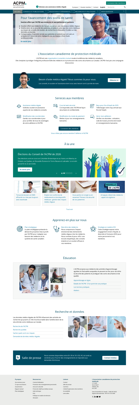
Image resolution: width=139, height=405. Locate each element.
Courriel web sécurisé (67, 105)
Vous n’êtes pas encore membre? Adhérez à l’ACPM (69, 133)
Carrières (65, 387)
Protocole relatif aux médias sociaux (43, 389)
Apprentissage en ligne (82, 280)
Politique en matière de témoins (41, 395)
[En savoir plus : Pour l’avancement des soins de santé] (26, 41)
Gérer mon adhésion (103, 116)
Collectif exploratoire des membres (73, 389)
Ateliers (76, 290)
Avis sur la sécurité (38, 387)
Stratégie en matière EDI (107, 227)
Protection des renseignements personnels (44, 384)
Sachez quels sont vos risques (24, 333)
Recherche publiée (19, 330)
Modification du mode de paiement (72, 116)
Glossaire (35, 398)
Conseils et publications (33, 12)
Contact (65, 382)
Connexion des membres (116, 3)
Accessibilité (66, 391)
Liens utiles (66, 393)
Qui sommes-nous (20, 382)
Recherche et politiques (85, 12)
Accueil (17, 12)
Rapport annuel (19, 389)
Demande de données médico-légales (26, 336)
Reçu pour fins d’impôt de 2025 (107, 105)
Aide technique (37, 391)
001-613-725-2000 (110, 393)
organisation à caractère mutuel (59, 58)
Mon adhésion (107, 12)
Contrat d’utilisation (38, 382)
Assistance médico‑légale (32, 105)
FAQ (34, 393)
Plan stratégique (31, 227)
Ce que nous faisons (20, 384)
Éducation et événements (59, 12)
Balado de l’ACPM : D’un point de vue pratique (90, 284)
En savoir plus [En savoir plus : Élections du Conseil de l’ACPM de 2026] (25, 169)
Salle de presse (67, 384)
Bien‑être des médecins (69, 227)
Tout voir (69, 209)
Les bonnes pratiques (81, 287)
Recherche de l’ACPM (20, 326)
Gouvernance (18, 387)
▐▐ (61, 173)
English (102, 7)
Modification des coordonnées (34, 116)
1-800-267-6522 (112, 391)
